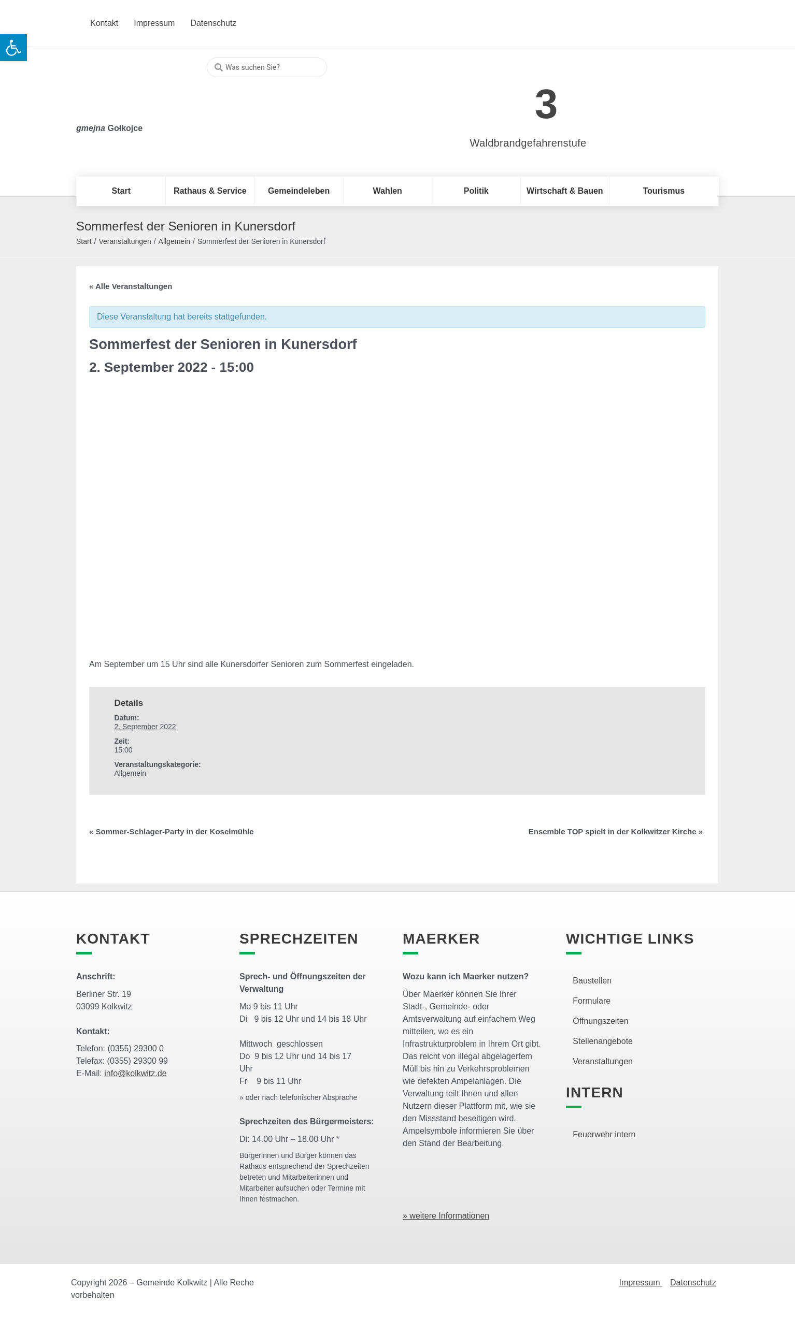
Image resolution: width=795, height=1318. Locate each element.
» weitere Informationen (446, 1215)
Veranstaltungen (124, 241)
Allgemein (174, 241)
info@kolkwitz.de (135, 1073)
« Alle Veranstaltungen (130, 286)
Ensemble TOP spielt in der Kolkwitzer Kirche (616, 831)
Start (84, 241)
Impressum (640, 1282)
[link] (513, 98)
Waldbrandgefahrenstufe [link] (528, 143)
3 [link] (546, 104)
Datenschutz (693, 1282)
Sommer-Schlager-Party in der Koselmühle (171, 831)
